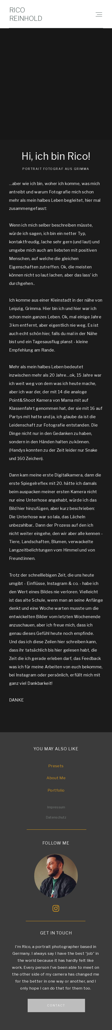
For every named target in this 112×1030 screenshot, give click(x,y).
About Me (56, 777)
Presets (55, 765)
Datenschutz (56, 817)
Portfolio (56, 790)
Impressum (56, 807)
